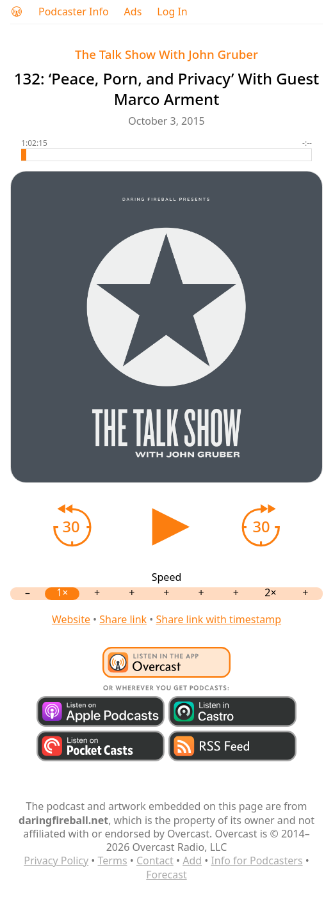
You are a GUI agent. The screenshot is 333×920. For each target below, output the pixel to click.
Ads (133, 12)
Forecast (166, 875)
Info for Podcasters (256, 860)
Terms (112, 860)
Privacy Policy (56, 860)
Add (192, 860)
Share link (123, 619)
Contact (155, 860)
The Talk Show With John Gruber (166, 54)
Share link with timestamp (218, 619)
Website (71, 619)
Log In (172, 12)
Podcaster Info (73, 12)
